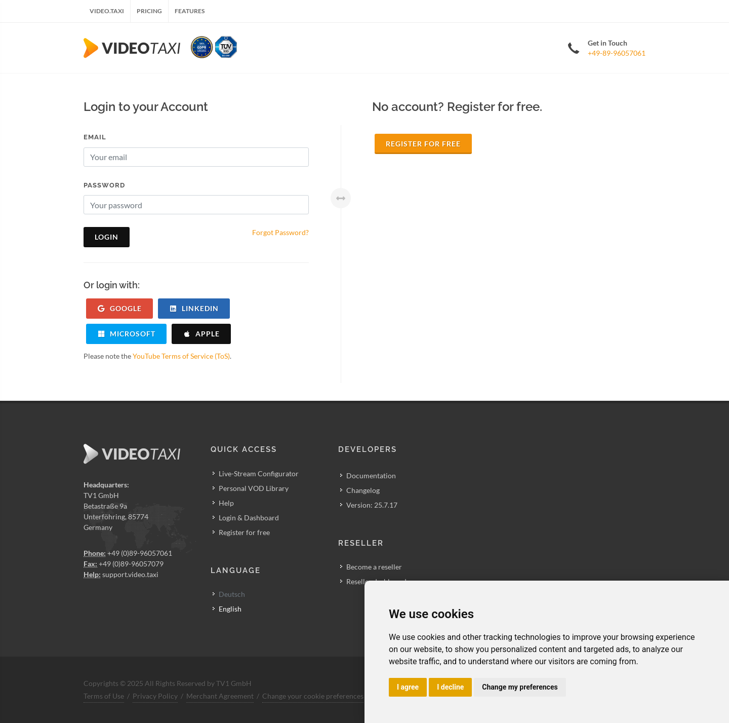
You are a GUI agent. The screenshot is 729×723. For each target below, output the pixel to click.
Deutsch (232, 594)
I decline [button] (450, 687)
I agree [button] (408, 687)
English (230, 608)
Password (104, 185)
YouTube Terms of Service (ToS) (181, 356)
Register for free (423, 143)
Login (106, 237)
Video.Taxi (107, 11)
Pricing (149, 11)
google (119, 308)
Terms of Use (104, 696)
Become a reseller (374, 566)
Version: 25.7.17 (371, 505)
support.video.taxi (130, 574)
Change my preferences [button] (519, 687)
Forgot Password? (280, 232)
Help (226, 503)
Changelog (363, 490)
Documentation (371, 475)
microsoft (126, 333)
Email (95, 137)
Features (190, 11)
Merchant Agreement (220, 696)
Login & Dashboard (249, 517)
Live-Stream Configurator (259, 473)
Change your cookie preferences (312, 696)
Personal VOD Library (254, 488)
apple (201, 333)
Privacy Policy (155, 696)
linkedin (194, 308)
